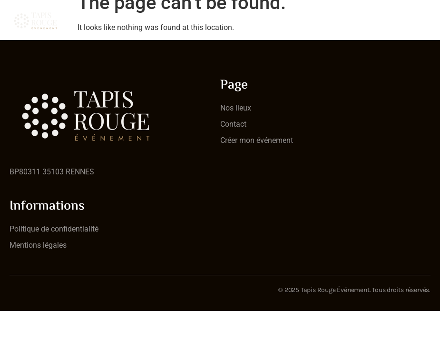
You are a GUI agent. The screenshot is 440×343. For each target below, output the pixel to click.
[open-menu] (424, 14)
